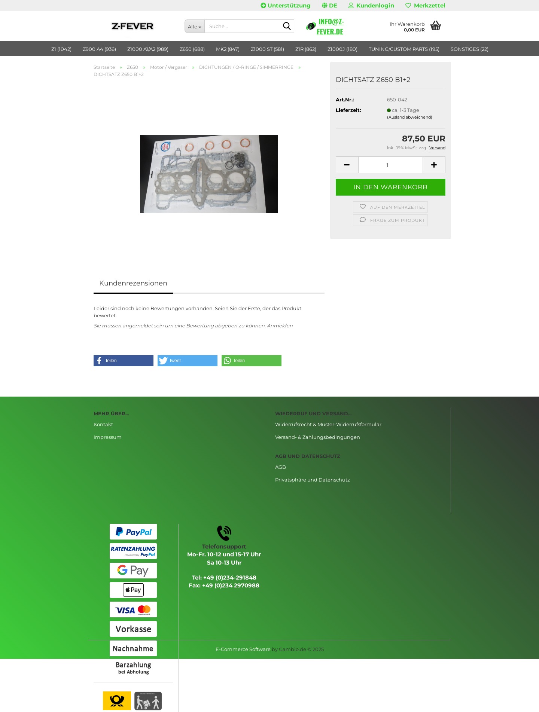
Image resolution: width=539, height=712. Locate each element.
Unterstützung (286, 5)
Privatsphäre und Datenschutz (312, 480)
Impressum (108, 437)
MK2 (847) (228, 49)
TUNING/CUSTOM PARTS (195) (404, 49)
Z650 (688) (192, 49)
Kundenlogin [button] (371, 5)
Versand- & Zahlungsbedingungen (317, 437)
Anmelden (280, 326)
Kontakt (103, 424)
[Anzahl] (390, 164)
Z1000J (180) (342, 49)
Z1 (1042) (61, 49)
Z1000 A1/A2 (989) (147, 49)
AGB (280, 467)
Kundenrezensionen (133, 283)
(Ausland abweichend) (409, 117)
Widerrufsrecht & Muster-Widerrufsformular (328, 424)
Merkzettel (425, 5)
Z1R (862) (305, 49)
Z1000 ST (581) (267, 49)
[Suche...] (194, 26)
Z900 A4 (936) (99, 49)
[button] (329, 5)
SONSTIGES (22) (469, 49)
